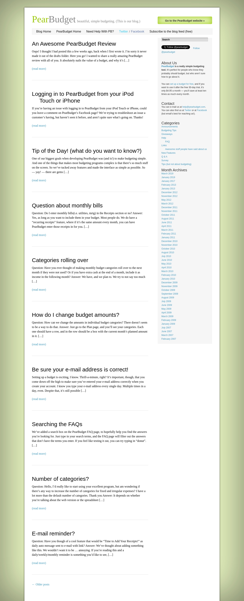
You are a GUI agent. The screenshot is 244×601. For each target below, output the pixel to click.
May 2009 (166, 309)
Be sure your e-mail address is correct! (80, 369)
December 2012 (169, 192)
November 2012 (169, 196)
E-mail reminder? (53, 533)
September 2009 (169, 294)
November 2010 (169, 245)
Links (164, 145)
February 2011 (168, 233)
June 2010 (166, 260)
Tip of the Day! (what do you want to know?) (87, 151)
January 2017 (168, 181)
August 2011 (167, 218)
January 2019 (168, 177)
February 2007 (168, 339)
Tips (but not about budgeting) (176, 164)
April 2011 (166, 226)
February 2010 (168, 275)
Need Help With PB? (100, 31)
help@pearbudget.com (193, 107)
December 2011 (169, 207)
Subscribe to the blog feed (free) (170, 31)
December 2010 (169, 241)
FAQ (167, 141)
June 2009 (166, 305)
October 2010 (168, 248)
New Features (168, 153)
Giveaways (166, 134)
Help (163, 138)
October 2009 (168, 290)
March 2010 (167, 271)
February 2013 (168, 185)
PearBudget (167, 66)
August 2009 (167, 297)
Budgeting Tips (168, 130)
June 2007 (166, 331)
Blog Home (43, 31)
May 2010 (166, 263)
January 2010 (168, 278)
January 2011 (168, 237)
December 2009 (169, 282)
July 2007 (166, 327)
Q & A (164, 156)
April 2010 (166, 267)
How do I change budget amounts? (75, 315)
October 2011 (168, 215)
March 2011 (167, 230)
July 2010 (166, 256)
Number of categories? (60, 479)
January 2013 (168, 188)
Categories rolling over (60, 260)
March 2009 (167, 316)
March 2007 (167, 335)
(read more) (39, 68)
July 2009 (166, 301)
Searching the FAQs (57, 424)
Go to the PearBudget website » (185, 20)
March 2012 (167, 203)
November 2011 (169, 211)
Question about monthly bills (67, 205)
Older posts (40, 584)
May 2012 (166, 200)
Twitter (123, 31)
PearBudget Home (68, 31)
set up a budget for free (181, 84)
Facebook (137, 31)
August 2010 (167, 252)
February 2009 (168, 320)
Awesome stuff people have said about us (186, 149)
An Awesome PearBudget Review (74, 44)
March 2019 (167, 173)
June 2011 (166, 222)
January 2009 (168, 324)
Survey (164, 160)
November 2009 (169, 286)
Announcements (169, 126)
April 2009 (166, 312)
